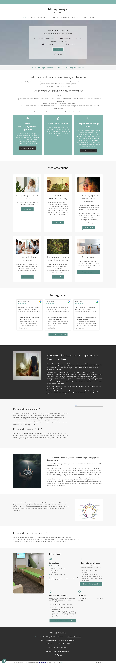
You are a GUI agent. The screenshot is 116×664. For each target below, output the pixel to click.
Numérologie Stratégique (63, 464)
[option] (58, 315)
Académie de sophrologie (22, 425)
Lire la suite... (22, 314)
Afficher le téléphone (58, 574)
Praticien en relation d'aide (33, 433)
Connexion (99, 662)
